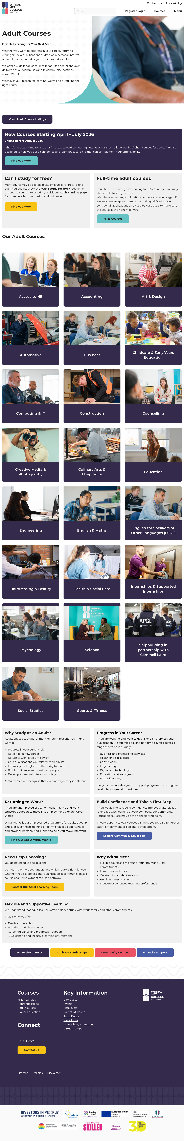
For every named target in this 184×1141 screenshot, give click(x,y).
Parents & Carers (114, 3)
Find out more (21, 206)
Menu (178, 11)
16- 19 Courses (112, 218)
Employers (136, 3)
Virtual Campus (79, 3)
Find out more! (21, 160)
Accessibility (174, 3)
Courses (159, 11)
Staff (96, 3)
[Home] (24, 8)
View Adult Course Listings (27, 119)
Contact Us (154, 3)
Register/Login (135, 11)
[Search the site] (112, 11)
